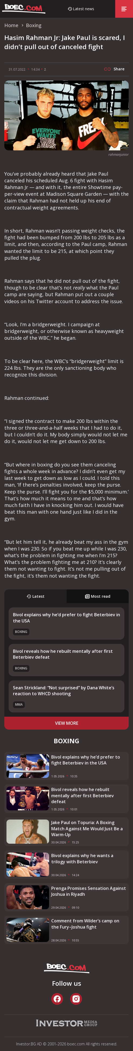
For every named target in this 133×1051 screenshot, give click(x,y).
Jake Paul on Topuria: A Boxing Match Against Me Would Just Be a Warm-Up (87, 829)
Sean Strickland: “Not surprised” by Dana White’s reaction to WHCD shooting (63, 691)
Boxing (21, 631)
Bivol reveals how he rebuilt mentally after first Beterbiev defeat (82, 795)
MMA (19, 704)
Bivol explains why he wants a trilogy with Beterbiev (82, 858)
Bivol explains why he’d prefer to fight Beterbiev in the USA (85, 760)
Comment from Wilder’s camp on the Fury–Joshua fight (85, 924)
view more (66, 723)
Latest (35, 596)
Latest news (83, 8)
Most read (97, 596)
